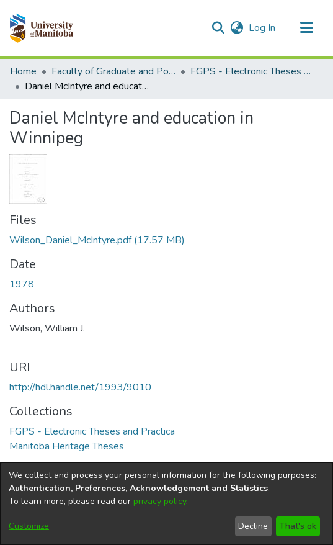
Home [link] (23, 71)
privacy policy (159, 501)
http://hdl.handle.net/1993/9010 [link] (80, 387)
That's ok (297, 526)
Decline (253, 526)
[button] (41, 27)
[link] (97, 240)
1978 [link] (21, 284)
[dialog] (166, 503)
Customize (29, 526)
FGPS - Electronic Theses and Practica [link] (252, 71)
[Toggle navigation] (306, 28)
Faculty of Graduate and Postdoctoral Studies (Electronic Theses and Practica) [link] (113, 71)
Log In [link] (263, 28)
